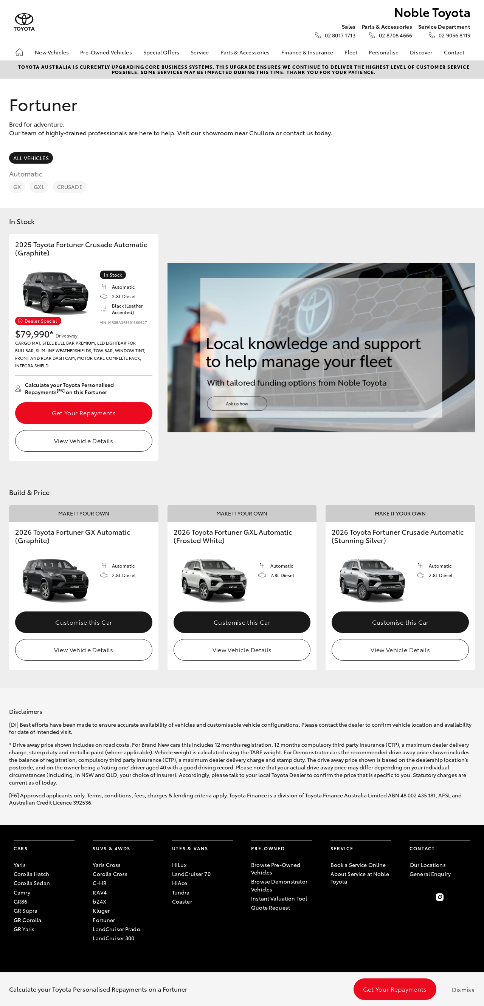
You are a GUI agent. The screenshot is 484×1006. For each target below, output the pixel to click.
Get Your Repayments (84, 412)
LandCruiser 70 (191, 874)
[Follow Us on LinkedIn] (465, 897)
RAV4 (100, 892)
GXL (39, 186)
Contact (454, 52)
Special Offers (161, 52)
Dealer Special (41, 320)
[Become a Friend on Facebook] (414, 897)
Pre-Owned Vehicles (106, 52)
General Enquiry (430, 874)
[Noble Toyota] (24, 22)
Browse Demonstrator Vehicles (279, 885)
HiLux (179, 864)
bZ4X (99, 901)
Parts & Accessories (245, 52)
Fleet (350, 52)
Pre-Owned (268, 848)
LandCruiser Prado (116, 929)
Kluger (101, 910)
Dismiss (463, 989)
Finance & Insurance (307, 52)
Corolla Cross (110, 874)
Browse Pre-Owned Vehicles (275, 868)
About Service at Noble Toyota (359, 877)
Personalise (384, 52)
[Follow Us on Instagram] (439, 897)
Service (200, 52)
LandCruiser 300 (113, 938)
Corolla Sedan (32, 883)
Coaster (182, 901)
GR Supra (25, 910)
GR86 (21, 901)
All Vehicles (31, 158)
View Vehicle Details (83, 440)
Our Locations (428, 864)
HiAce (180, 883)
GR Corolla (27, 920)
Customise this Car (83, 622)
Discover (421, 52)
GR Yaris (24, 929)
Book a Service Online (358, 864)
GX (17, 186)
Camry (22, 892)
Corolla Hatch (31, 874)
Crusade (69, 186)
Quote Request (270, 907)
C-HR (100, 883)
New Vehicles (52, 52)
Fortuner (104, 920)
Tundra (181, 892)
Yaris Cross (107, 864)
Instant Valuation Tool (279, 898)
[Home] (19, 52)
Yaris (20, 864)
